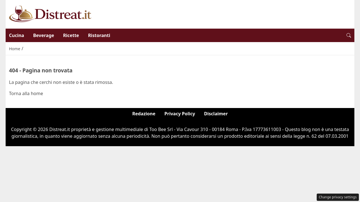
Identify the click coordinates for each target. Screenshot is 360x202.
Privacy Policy (180, 114)
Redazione (143, 114)
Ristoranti (99, 35)
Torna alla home (26, 93)
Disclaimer (216, 114)
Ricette (71, 35)
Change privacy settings (338, 197)
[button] (348, 35)
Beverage (43, 35)
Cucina (16, 35)
